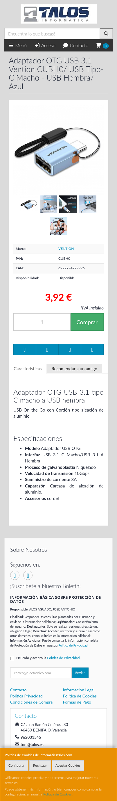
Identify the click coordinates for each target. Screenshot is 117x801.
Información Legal (79, 689)
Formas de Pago (77, 701)
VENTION (66, 248)
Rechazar (40, 765)
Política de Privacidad (73, 645)
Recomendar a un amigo (74, 368)
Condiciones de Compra (31, 701)
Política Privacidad (26, 695)
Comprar (87, 322)
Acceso (44, 45)
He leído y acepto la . (48, 658)
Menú (17, 45)
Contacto (75, 45)
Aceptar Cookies (67, 765)
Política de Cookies (57, 794)
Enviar (80, 672)
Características (28, 368)
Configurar (16, 765)
